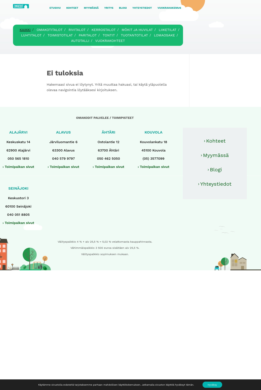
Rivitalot (77, 30)
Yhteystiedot (216, 184)
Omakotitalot (50, 30)
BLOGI (123, 7)
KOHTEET (72, 7)
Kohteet (216, 141)
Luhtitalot (31, 35)
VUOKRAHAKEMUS (169, 7)
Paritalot (88, 35)
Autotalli (80, 41)
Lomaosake (164, 35)
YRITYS (108, 7)
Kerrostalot (104, 30)
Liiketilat (167, 30)
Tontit (109, 35)
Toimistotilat (60, 35)
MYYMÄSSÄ (91, 7)
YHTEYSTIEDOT (142, 7)
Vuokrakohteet (110, 41)
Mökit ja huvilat (137, 30)
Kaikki (25, 30)
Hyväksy (212, 384)
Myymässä (216, 155)
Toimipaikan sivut (19, 167)
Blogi (216, 170)
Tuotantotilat (134, 35)
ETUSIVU (55, 7)
